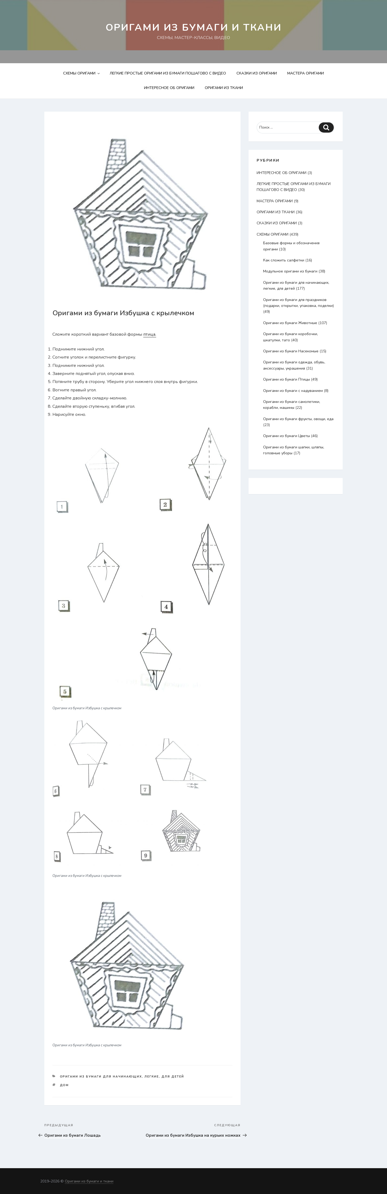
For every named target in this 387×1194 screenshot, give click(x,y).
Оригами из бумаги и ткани (194, 27)
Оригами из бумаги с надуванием (293, 390)
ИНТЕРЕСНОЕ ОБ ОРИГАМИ (169, 87)
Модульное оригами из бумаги (290, 271)
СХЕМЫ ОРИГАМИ (82, 73)
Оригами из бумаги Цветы (286, 435)
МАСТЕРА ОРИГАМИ (305, 73)
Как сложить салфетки (283, 260)
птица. (149, 334)
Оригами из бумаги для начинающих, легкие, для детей (122, 1077)
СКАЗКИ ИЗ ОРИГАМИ (256, 73)
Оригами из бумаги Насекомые (290, 351)
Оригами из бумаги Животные (290, 322)
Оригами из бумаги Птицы (286, 379)
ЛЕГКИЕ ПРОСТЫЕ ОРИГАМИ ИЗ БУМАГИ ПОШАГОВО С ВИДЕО (168, 73)
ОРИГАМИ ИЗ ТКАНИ (224, 87)
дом (64, 1085)
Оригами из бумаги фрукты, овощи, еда (298, 418)
